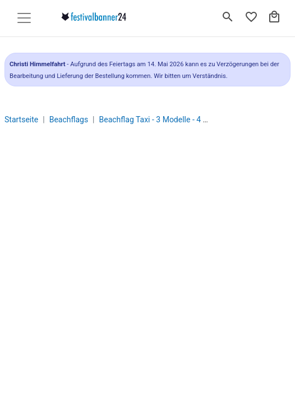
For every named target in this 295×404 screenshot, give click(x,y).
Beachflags (68, 119)
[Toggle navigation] (24, 18)
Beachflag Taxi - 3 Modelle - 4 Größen (164, 119)
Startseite (21, 119)
